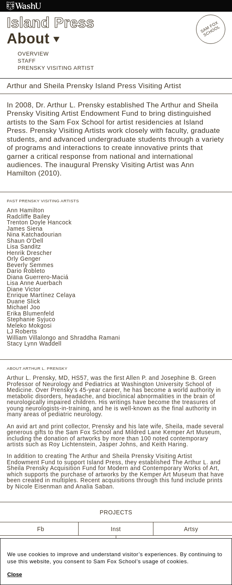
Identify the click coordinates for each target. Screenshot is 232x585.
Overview (33, 54)
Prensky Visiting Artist (56, 68)
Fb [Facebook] (40, 529)
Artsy (191, 529)
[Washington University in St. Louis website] (116, 6)
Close (14, 574)
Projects (115, 512)
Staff (27, 61)
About (33, 38)
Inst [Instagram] (116, 529)
